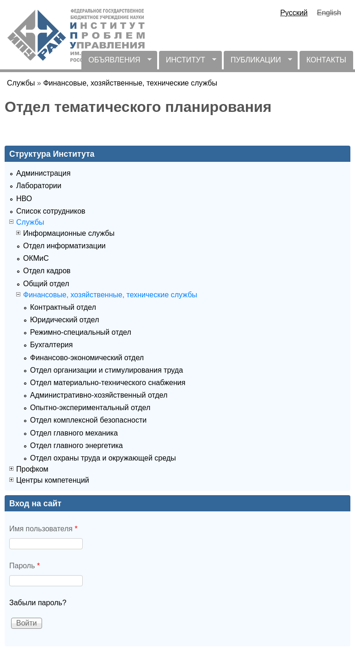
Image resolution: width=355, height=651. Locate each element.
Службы (21, 83)
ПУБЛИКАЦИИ (258, 62)
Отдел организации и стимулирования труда (106, 370)
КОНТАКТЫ (326, 60)
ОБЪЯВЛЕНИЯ (116, 62)
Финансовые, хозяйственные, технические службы (130, 83)
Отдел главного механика (74, 433)
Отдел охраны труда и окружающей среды (103, 458)
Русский (293, 13)
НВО (24, 199)
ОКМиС (36, 258)
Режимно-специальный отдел (80, 332)
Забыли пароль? (38, 603)
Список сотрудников (51, 211)
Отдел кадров (47, 271)
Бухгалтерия (51, 345)
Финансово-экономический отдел (87, 358)
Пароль (24, 566)
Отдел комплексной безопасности (88, 420)
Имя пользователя (43, 529)
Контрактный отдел (63, 307)
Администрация (43, 173)
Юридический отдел (64, 320)
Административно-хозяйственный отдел (98, 395)
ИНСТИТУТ (187, 62)
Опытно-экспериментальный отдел (90, 407)
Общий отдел (46, 284)
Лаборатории (38, 186)
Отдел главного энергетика (76, 445)
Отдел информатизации (64, 246)
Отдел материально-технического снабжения (107, 383)
